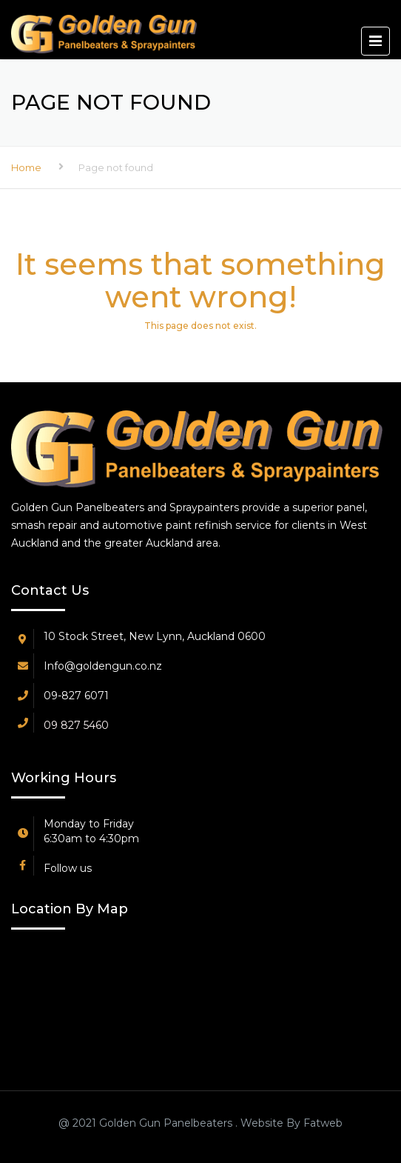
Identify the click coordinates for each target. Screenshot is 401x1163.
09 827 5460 (76, 725)
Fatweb (321, 1123)
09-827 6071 (76, 695)
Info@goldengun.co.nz (103, 666)
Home (26, 167)
